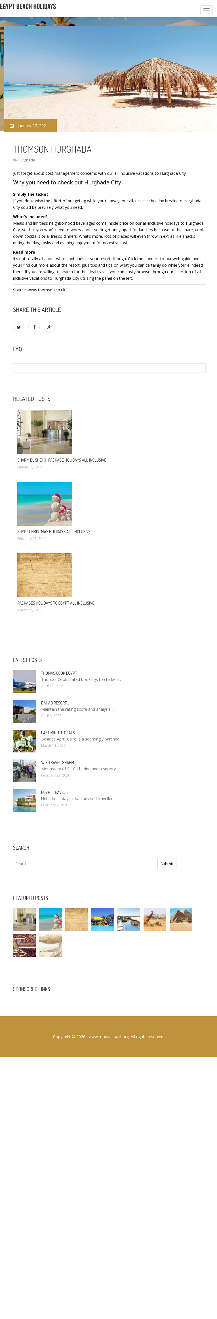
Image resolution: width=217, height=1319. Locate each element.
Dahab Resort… (55, 703)
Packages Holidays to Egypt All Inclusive (55, 603)
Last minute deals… (59, 732)
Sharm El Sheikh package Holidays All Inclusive (61, 460)
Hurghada (26, 160)
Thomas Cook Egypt (59, 673)
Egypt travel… (54, 792)
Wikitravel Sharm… (58, 762)
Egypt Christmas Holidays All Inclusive (54, 531)
